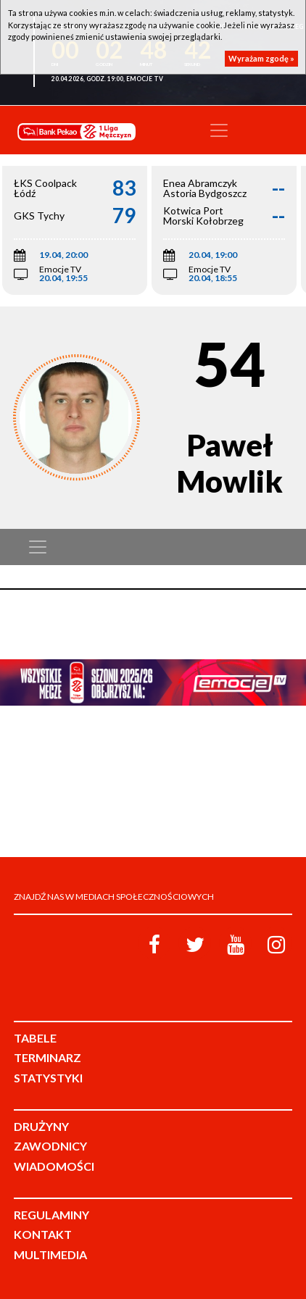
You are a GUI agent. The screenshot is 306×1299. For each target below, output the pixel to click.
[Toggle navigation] (219, 130)
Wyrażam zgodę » (261, 58)
